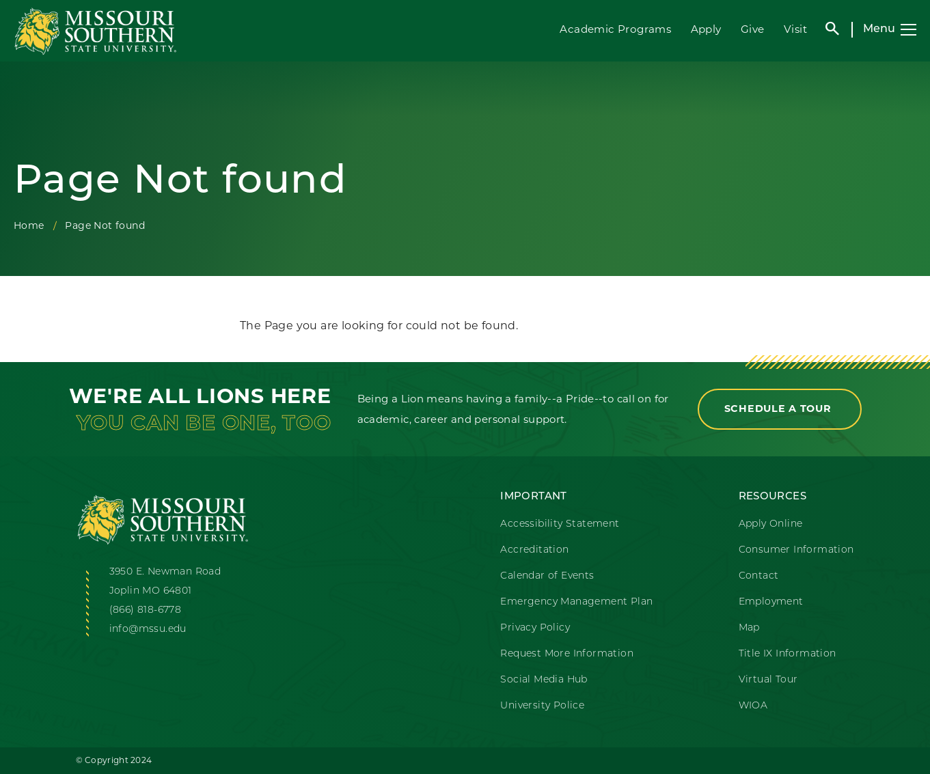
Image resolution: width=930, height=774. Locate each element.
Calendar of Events (547, 576)
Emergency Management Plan (576, 602)
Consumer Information (796, 550)
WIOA (753, 706)
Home (29, 225)
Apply (706, 29)
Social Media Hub (543, 680)
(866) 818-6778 (145, 610)
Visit (795, 29)
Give (753, 29)
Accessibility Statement (559, 524)
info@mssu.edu (148, 629)
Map (749, 628)
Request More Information (566, 654)
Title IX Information (787, 654)
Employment (771, 602)
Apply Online (771, 524)
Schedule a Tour (779, 408)
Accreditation (534, 550)
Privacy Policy (535, 628)
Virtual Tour (768, 680)
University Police (542, 706)
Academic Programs (615, 29)
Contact (759, 576)
